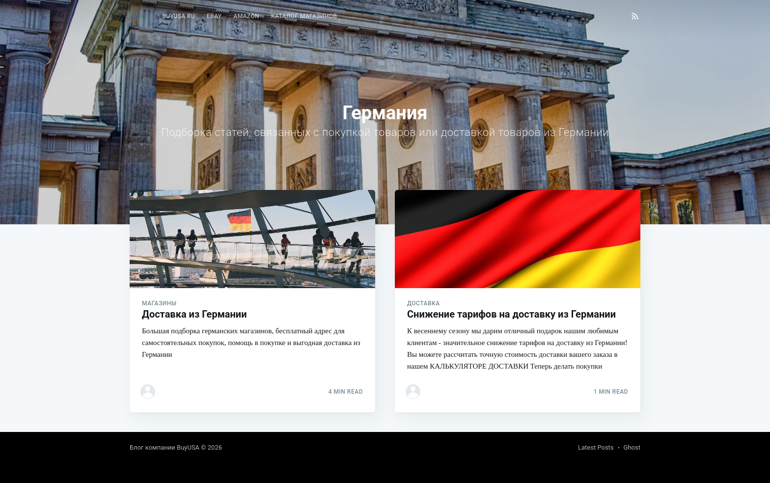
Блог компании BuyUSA (164, 447)
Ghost (632, 447)
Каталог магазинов (304, 16)
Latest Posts (596, 447)
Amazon (246, 16)
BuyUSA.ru (178, 16)
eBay (214, 16)
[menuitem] (178, 16)
